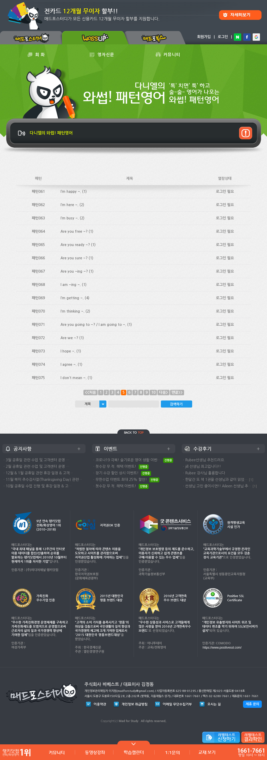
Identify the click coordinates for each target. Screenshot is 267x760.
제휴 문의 (252, 704)
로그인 (223, 37)
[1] (251, 479)
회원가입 (204, 37)
